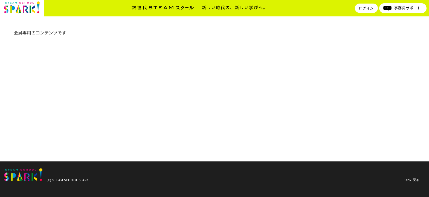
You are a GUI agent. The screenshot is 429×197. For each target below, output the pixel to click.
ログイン (366, 8)
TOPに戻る (410, 179)
